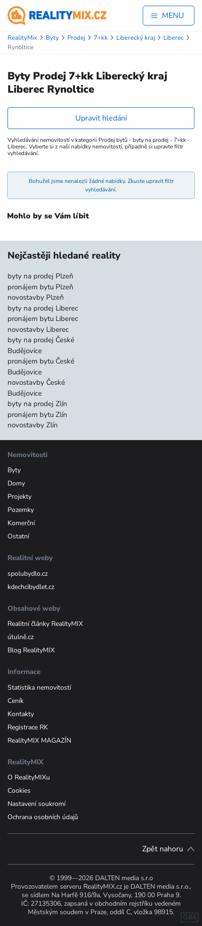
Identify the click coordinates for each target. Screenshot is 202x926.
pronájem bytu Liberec (43, 318)
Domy (16, 483)
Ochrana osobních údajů (43, 817)
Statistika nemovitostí (39, 687)
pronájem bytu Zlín (37, 414)
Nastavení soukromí (36, 803)
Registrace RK (28, 727)
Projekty (20, 496)
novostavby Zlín (33, 425)
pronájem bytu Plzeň (40, 287)
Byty (14, 470)
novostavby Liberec (38, 329)
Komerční (21, 523)
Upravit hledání (101, 118)
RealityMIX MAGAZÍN (39, 740)
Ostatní (18, 536)
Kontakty (21, 714)
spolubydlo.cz (28, 573)
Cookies (19, 790)
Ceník (16, 700)
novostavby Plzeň (36, 297)
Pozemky (21, 509)
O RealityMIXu (29, 777)
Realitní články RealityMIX (45, 623)
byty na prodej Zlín (37, 403)
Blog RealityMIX (31, 650)
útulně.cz (20, 636)
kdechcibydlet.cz (31, 586)
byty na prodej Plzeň (40, 276)
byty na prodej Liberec (43, 308)
